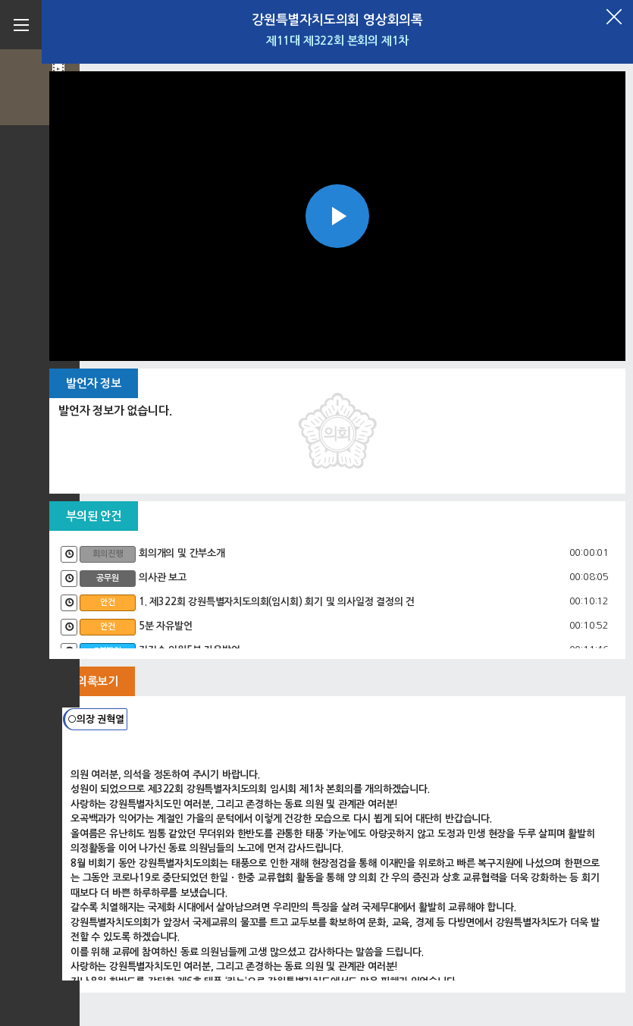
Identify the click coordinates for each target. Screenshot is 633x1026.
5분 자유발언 (166, 626)
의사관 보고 (162, 577)
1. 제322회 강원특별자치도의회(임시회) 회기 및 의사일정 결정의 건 (277, 602)
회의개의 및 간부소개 (182, 553)
